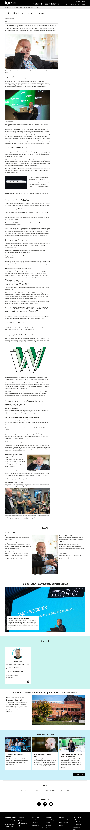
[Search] (83, 1)
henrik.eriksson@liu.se (13, 675)
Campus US (34, 825)
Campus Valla (35, 822)
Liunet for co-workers (64, 820)
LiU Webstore (49, 827)
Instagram (22, 823)
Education (35, 4)
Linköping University (10, 7)
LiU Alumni (48, 825)
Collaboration (54, 4)
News (72, 4)
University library (50, 820)
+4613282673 (11, 677)
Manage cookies (76, 827)
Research (44, 4)
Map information (36, 820)
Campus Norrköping (36, 827)
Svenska (78, 1)
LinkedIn (21, 826)
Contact (83, 4)
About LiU (68, 4)
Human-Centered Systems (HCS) (15, 671)
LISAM (61, 825)
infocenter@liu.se (10, 824)
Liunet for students (63, 822)
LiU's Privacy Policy (77, 824)
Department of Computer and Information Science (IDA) (14, 668)
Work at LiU (77, 4)
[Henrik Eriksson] (17, 681)
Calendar (48, 822)
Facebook (21, 820)
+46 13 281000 (9, 826)
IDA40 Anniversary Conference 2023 (60, 790)
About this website (77, 822)
